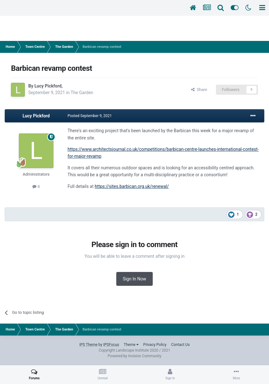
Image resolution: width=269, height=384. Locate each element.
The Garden (82, 92)
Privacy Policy (155, 344)
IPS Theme (88, 344)
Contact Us (180, 344)
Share (199, 89)
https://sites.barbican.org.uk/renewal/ (132, 186)
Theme (131, 344)
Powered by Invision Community (135, 356)
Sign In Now (134, 278)
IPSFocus (111, 344)
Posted (90, 116)
